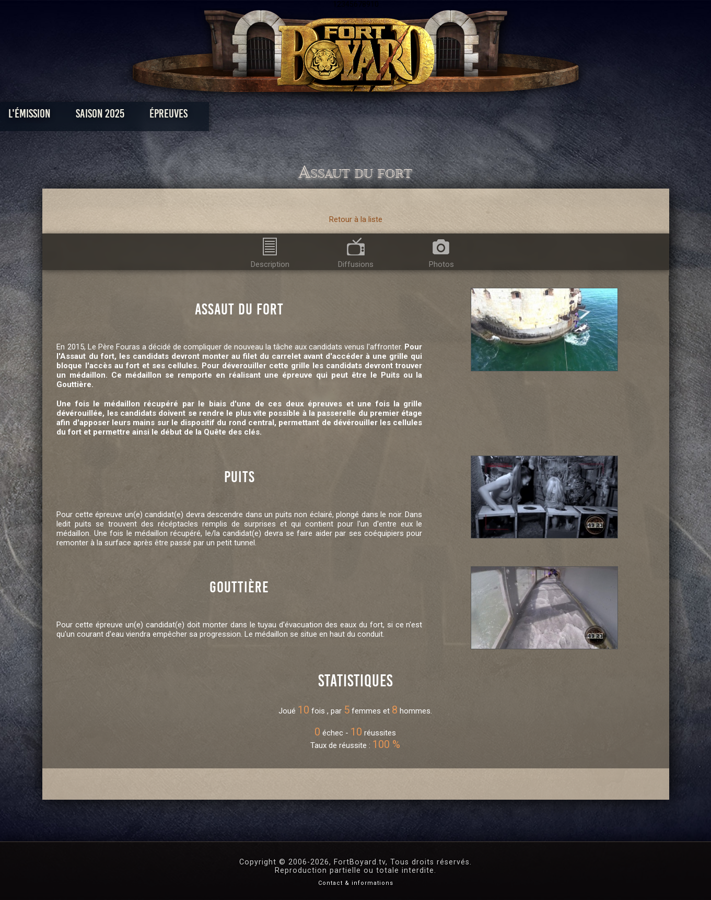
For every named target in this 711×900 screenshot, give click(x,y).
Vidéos (371, 116)
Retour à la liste (355, 219)
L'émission (121, 116)
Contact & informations (355, 883)
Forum (484, 116)
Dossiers (428, 116)
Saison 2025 (192, 116)
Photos (319, 116)
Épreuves (260, 116)
